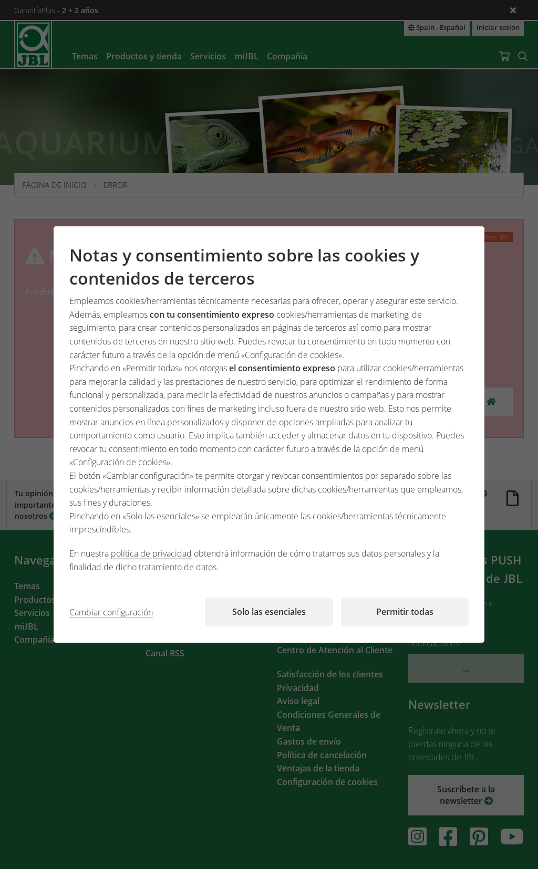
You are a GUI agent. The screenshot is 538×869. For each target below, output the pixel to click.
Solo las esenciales (269, 611)
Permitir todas (404, 611)
